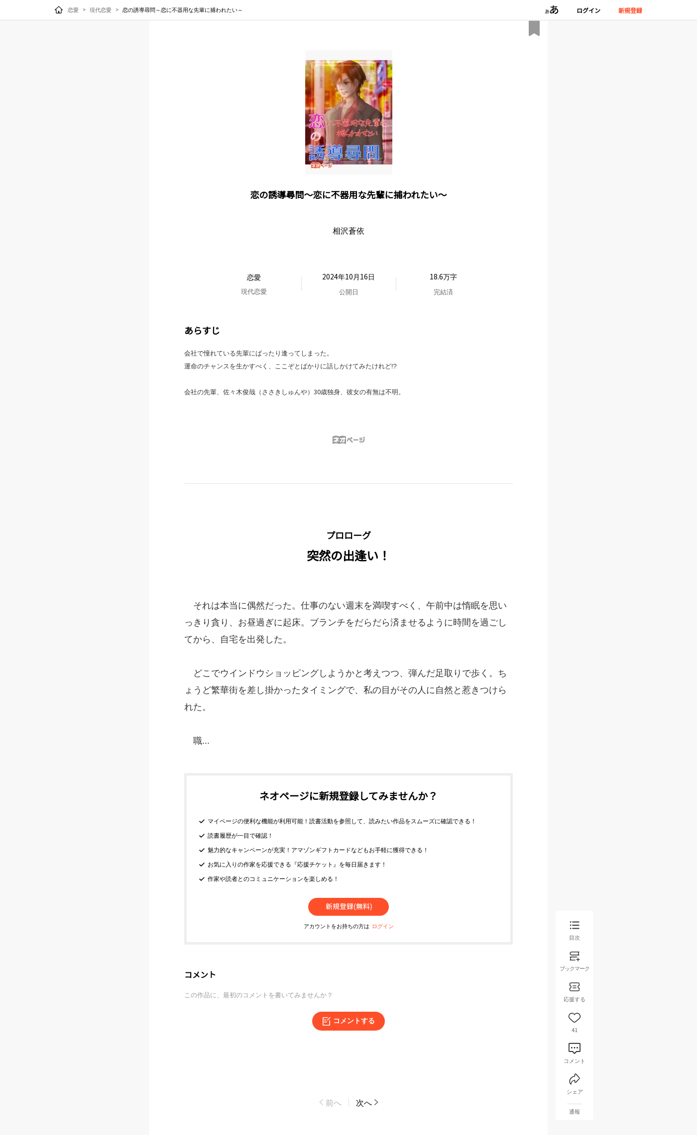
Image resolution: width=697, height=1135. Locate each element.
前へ (330, 1102)
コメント (200, 974)
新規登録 (630, 10)
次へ (368, 1102)
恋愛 (73, 9)
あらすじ (202, 330)
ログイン (588, 10)
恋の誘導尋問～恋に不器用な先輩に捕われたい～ (182, 9)
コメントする (348, 1021)
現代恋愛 (101, 9)
